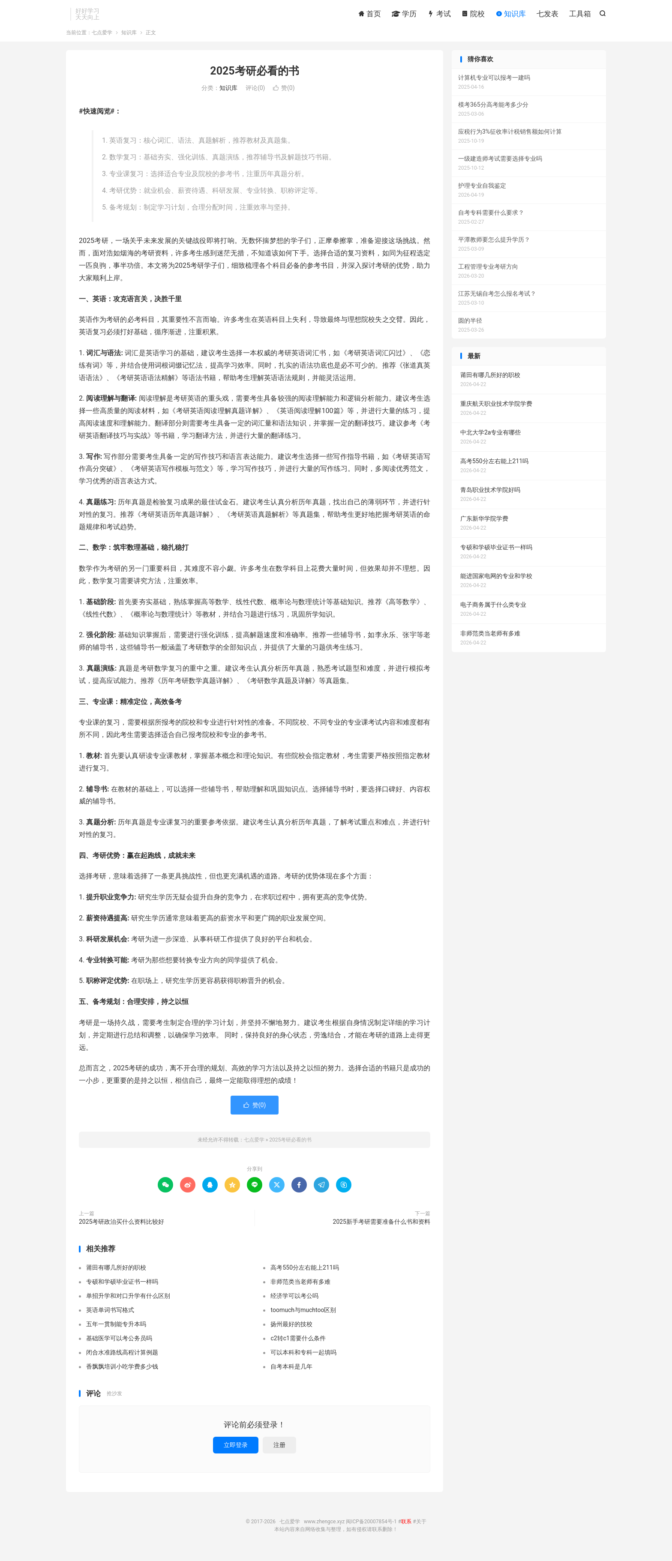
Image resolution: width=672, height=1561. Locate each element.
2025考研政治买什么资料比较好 (121, 1229)
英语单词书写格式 (110, 1317)
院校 (473, 15)
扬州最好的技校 (291, 1331)
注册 (279, 1452)
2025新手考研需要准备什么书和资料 (381, 1229)
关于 (421, 1529)
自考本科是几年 (291, 1373)
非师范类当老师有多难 (300, 1288)
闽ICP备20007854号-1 (371, 1529)
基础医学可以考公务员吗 (119, 1345)
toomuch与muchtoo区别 (303, 1317)
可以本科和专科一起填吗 (303, 1359)
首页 (369, 15)
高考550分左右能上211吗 (304, 1274)
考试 (438, 15)
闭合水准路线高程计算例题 (122, 1359)
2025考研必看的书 (254, 78)
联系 (406, 1529)
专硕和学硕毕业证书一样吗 (122, 1288)
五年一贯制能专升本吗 (116, 1331)
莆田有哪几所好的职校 (116, 1274)
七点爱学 (102, 40)
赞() (284, 95)
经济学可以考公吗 (294, 1303)
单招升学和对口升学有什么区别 (128, 1303)
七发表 (547, 15)
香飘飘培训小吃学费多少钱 (122, 1373)
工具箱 (580, 15)
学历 (404, 15)
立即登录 (236, 1452)
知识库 (510, 15)
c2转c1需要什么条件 (297, 1345)
